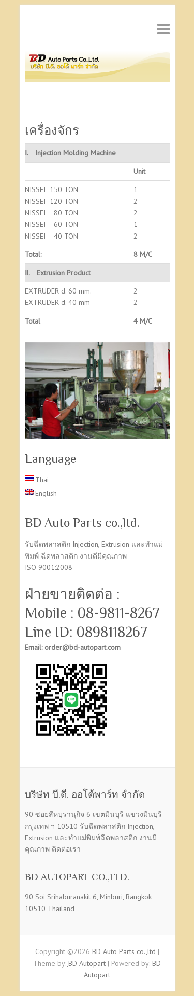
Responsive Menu (163, 28)
